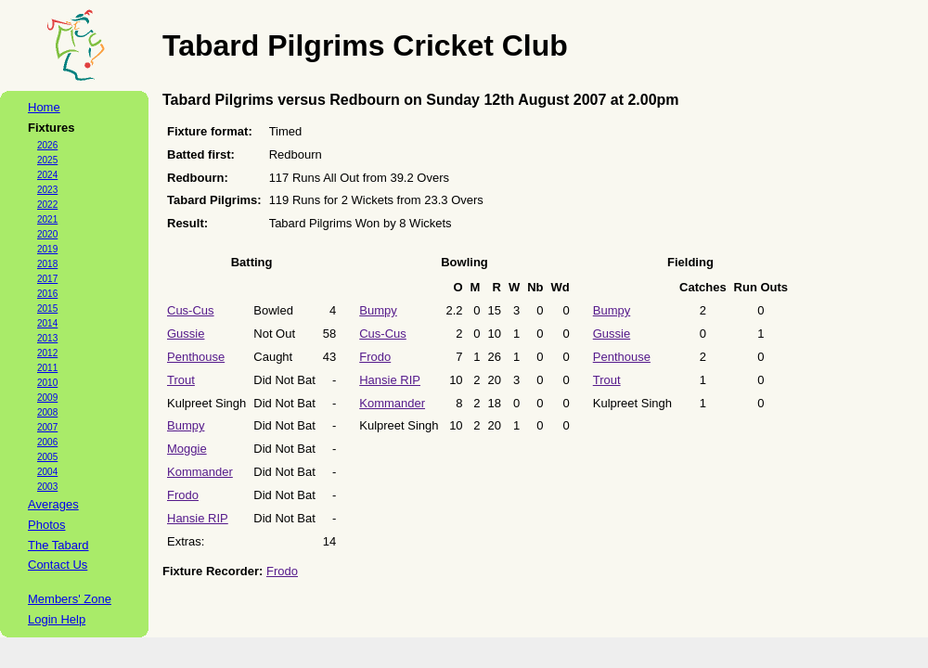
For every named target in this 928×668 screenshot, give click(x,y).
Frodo (183, 495)
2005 (47, 457)
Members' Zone (69, 599)
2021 (47, 219)
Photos (46, 525)
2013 (47, 338)
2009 (47, 397)
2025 (47, 160)
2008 (47, 412)
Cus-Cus (190, 310)
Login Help (56, 619)
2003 (47, 487)
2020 (47, 234)
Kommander (200, 472)
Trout (181, 380)
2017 (47, 279)
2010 (47, 383)
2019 (47, 249)
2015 (47, 308)
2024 (47, 175)
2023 (47, 190)
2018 (47, 264)
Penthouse (196, 357)
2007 (47, 427)
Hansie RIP (197, 518)
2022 (47, 204)
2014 (47, 323)
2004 (47, 472)
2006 (47, 442)
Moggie (187, 449)
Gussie (185, 333)
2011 (47, 368)
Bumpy (185, 425)
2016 (47, 294)
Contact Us (57, 565)
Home (44, 107)
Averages (53, 504)
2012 (47, 353)
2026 (47, 145)
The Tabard (58, 545)
